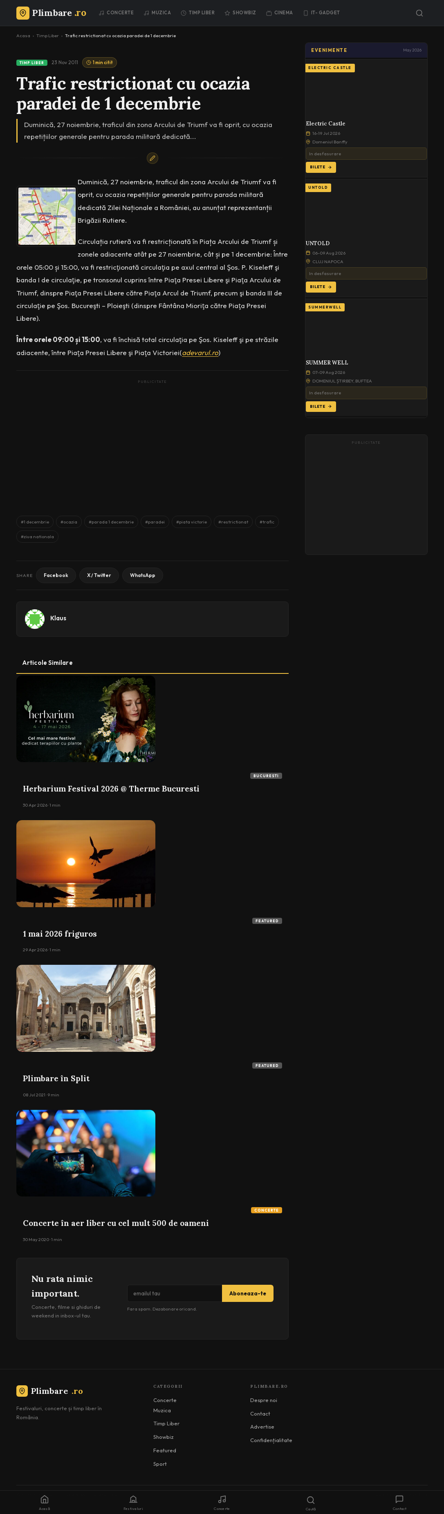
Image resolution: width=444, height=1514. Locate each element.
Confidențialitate (271, 1440)
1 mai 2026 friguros (60, 934)
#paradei (155, 522)
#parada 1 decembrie (111, 522)
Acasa (23, 35)
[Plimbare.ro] (51, 12)
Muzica (157, 13)
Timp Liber (198, 13)
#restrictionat (233, 522)
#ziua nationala (37, 536)
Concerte (116, 13)
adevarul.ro (200, 352)
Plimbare (49, 1391)
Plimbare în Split (56, 1078)
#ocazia (69, 522)
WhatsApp (142, 575)
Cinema (279, 13)
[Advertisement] (152, 444)
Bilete (321, 167)
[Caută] (419, 13)
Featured (267, 921)
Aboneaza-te (247, 1293)
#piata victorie (191, 522)
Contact (260, 1413)
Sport (160, 1463)
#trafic (267, 522)
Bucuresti (266, 776)
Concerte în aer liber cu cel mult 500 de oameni (116, 1223)
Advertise (262, 1426)
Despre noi (263, 1400)
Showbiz (240, 13)
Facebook (56, 575)
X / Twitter (99, 575)
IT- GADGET (321, 13)
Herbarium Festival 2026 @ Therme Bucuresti (111, 789)
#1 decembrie (35, 522)
